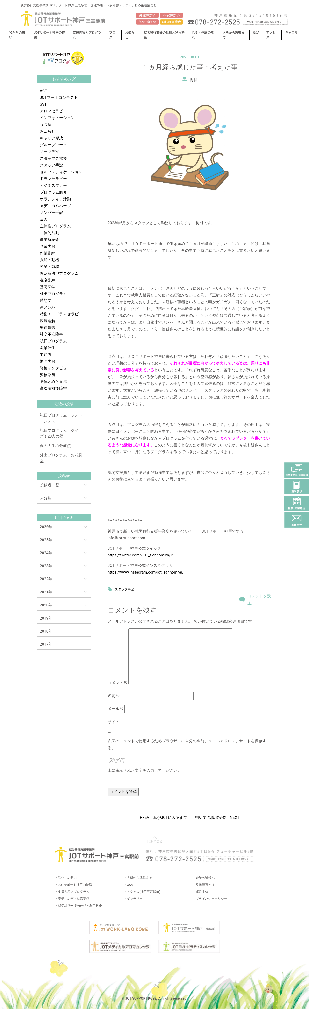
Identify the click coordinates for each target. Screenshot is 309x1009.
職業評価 (47, 348)
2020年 (46, 605)
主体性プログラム (55, 226)
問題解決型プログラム (59, 273)
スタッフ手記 (51, 165)
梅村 (193, 80)
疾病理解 (47, 320)
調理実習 (47, 361)
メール (115, 708)
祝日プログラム (53, 341)
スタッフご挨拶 (53, 158)
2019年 (46, 618)
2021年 (46, 592)
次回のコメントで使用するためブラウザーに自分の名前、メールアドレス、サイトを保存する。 (187, 744)
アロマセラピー (53, 111)
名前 (114, 695)
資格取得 (47, 375)
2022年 (46, 579)
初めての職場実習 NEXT (217, 817)
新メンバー (49, 307)
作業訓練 (47, 253)
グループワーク (53, 145)
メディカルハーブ (55, 205)
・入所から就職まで (138, 877)
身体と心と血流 (53, 381)
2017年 (46, 644)
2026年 (46, 527)
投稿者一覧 (49, 485)
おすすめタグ (64, 79)
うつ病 (45, 124)
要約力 (45, 354)
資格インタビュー (55, 368)
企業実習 (47, 246)
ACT (43, 90)
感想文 (45, 300)
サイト (113, 722)
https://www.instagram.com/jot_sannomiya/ (146, 572)
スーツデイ (49, 151)
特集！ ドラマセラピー (61, 314)
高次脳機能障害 (53, 388)
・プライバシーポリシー (210, 899)
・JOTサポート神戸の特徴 (73, 884)
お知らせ (47, 131)
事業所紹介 (49, 239)
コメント (117, 682)
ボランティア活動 (55, 199)
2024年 (46, 553)
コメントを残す (259, 599)
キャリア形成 (51, 138)
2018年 (46, 631)
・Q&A (128, 884)
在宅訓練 (47, 280)
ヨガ (44, 219)
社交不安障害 (51, 334)
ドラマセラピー (53, 178)
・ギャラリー (133, 899)
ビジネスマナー (53, 185)
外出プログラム (53, 293)
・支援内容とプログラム (72, 892)
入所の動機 (49, 260)
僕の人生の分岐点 (55, 445)
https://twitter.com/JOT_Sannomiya (140, 555)
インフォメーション (57, 117)
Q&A (256, 32)
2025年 (46, 540)
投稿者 (64, 476)
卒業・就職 (49, 266)
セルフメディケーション (61, 172)
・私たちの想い (66, 877)
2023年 (46, 566)
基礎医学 (47, 287)
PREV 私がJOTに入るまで (163, 817)
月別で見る (64, 517)
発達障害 (47, 327)
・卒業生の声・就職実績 (72, 899)
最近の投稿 (64, 404)
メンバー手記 (51, 212)
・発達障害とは (204, 884)
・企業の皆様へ (204, 877)
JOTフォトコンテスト (59, 97)
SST (43, 104)
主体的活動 (49, 233)
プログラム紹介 (53, 192)
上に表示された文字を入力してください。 (144, 770)
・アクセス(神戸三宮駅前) (142, 892)
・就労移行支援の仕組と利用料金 (78, 906)
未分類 (45, 498)
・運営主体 (200, 892)
